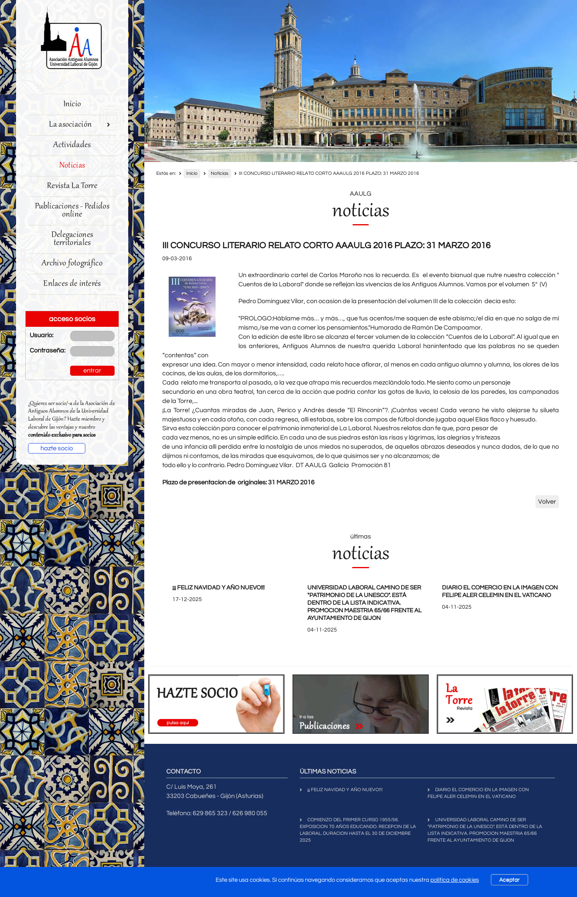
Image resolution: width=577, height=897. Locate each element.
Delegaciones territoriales (72, 239)
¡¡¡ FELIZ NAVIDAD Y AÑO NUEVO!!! (218, 588)
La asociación (79, 125)
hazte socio (56, 448)
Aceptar (509, 880)
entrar (92, 370)
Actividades (72, 145)
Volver (547, 501)
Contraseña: (44, 350)
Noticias (72, 166)
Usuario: (41, 335)
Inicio (72, 104)
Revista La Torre (72, 186)
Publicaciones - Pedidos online (72, 211)
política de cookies (454, 880)
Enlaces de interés (72, 284)
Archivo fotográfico (72, 264)
